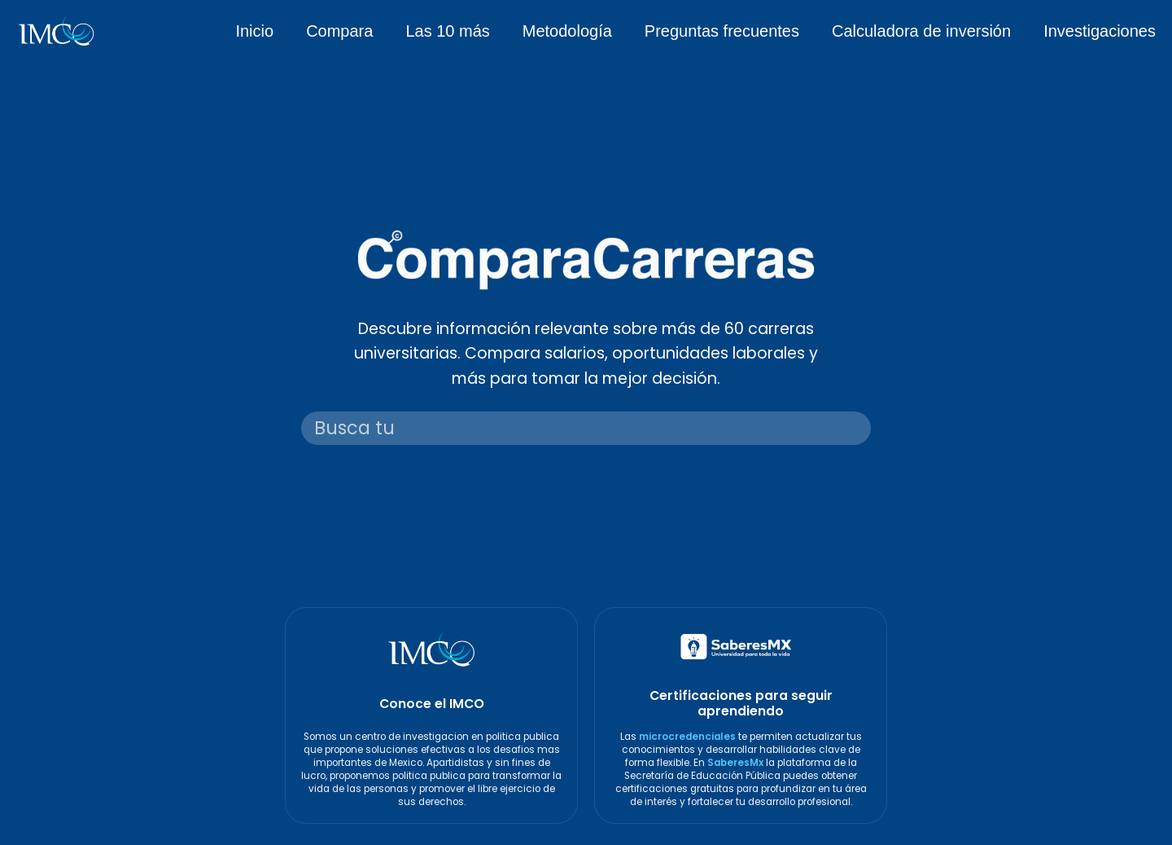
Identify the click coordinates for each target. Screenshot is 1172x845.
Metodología (567, 31)
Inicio (254, 31)
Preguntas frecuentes (722, 31)
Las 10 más (447, 31)
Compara (339, 31)
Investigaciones (1099, 31)
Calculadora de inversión (921, 31)
